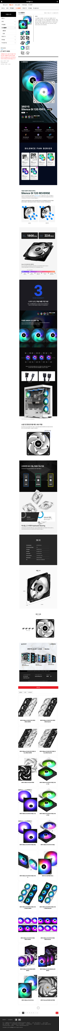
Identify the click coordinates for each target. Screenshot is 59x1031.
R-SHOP (30, 5)
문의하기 (4, 1019)
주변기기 (24, 8)
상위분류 (30, 692)
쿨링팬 (20, 692)
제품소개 (11, 5)
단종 (25, 692)
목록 (38, 687)
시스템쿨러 (18, 8)
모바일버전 (10, 1019)
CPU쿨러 (12, 8)
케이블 (30, 8)
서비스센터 (17, 5)
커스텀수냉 (36, 8)
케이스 (3, 8)
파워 (7, 8)
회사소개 (5, 5)
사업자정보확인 (29, 1024)
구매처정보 (24, 5)
